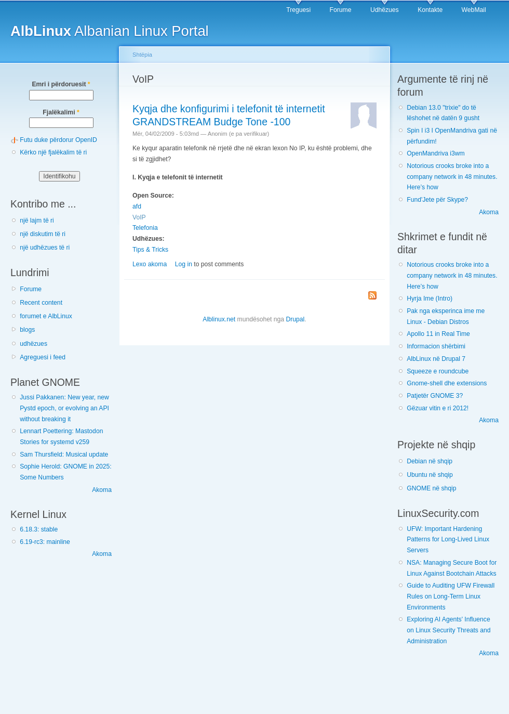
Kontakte (430, 10)
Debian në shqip (429, 461)
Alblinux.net (219, 319)
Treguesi (298, 10)
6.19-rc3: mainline (45, 542)
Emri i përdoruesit (61, 84)
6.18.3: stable (39, 529)
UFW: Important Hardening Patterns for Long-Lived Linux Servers (448, 539)
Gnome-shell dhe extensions (447, 383)
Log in (183, 264)
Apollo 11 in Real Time (438, 333)
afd (136, 206)
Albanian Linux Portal (109, 31)
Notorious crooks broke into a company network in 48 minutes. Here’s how (452, 176)
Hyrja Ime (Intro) (429, 298)
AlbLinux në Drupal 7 (436, 358)
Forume (341, 10)
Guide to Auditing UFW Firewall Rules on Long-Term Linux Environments (450, 596)
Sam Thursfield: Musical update (64, 454)
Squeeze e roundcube (437, 371)
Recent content (41, 302)
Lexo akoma (149, 264)
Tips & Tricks (150, 249)
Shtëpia (142, 54)
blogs (27, 329)
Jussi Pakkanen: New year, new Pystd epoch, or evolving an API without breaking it (64, 408)
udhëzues (33, 343)
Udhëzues (384, 10)
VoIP (139, 217)
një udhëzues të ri (45, 247)
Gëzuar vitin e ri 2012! (437, 408)
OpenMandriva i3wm (435, 153)
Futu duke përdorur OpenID (58, 140)
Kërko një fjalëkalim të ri (53, 152)
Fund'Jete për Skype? (437, 199)
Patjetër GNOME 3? (435, 395)
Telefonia (145, 227)
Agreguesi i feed (42, 357)
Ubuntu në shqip (430, 474)
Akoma (102, 490)
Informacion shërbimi (436, 346)
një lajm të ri (37, 220)
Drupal (295, 319)
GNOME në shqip (431, 488)
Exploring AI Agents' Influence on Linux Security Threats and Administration (448, 630)
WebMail (474, 10)
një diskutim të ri (42, 234)
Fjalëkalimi (61, 112)
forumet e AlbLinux (46, 316)
